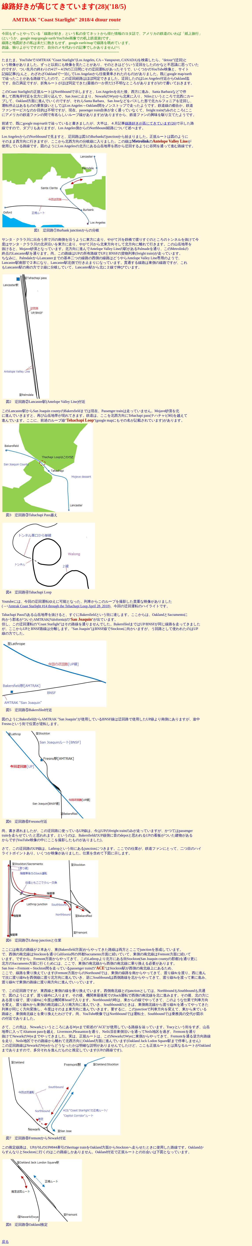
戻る (5, 1242)
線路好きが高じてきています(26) (151, 123)
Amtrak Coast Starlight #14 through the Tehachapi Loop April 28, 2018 (58, 606)
